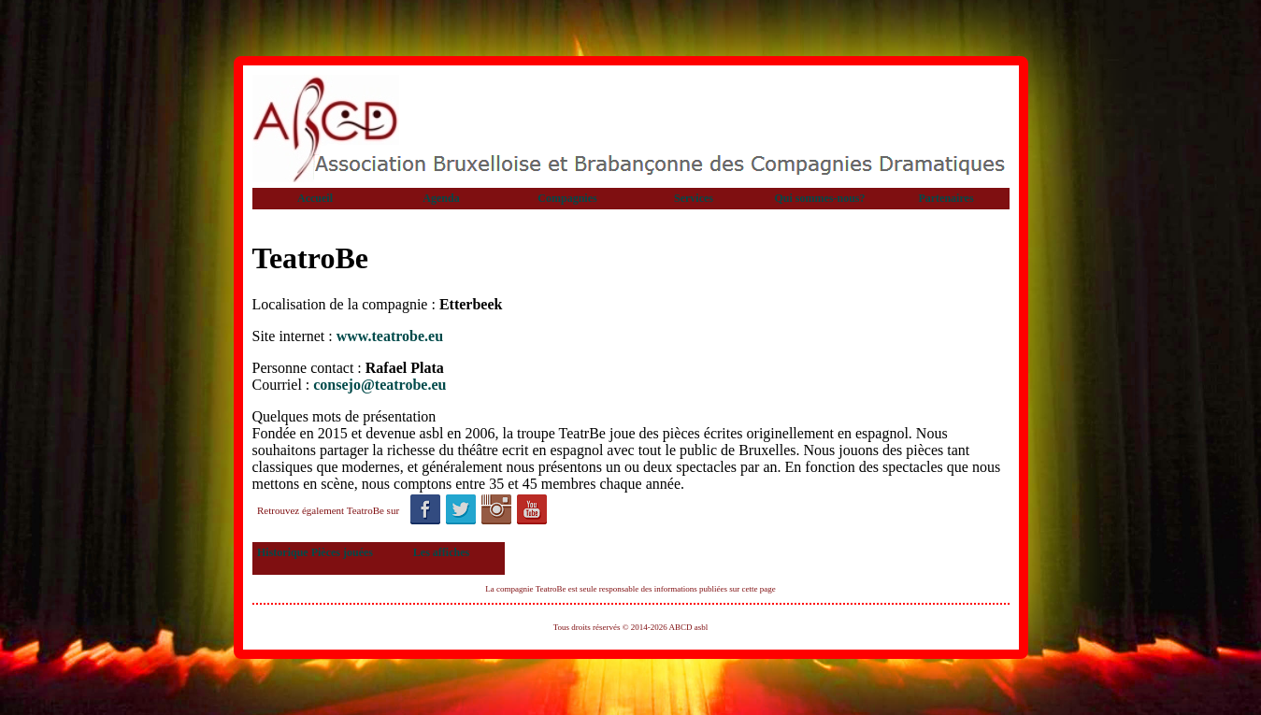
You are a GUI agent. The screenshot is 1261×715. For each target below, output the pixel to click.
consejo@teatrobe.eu (379, 385)
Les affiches (441, 552)
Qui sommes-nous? (819, 198)
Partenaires (945, 198)
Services (693, 198)
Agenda (441, 198)
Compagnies (566, 198)
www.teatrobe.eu (390, 336)
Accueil (315, 198)
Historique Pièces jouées (315, 552)
